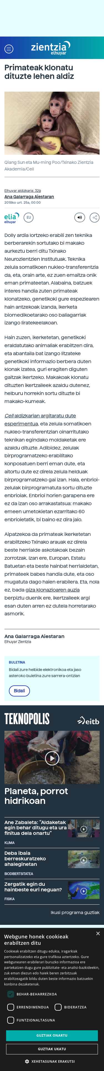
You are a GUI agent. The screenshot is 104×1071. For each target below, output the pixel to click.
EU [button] (29, 218)
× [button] (98, 934)
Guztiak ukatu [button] (52, 1049)
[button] (8, 48)
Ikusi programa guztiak (75, 912)
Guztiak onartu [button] (51, 1035)
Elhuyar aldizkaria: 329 (22, 191)
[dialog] (52, 999)
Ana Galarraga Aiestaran (29, 196)
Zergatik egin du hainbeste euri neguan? (33, 886)
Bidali (19, 690)
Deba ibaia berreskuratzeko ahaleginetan (25, 858)
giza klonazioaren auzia (53, 590)
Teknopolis (27, 718)
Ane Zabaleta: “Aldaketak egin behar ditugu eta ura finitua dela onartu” (35, 827)
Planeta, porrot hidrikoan (36, 796)
